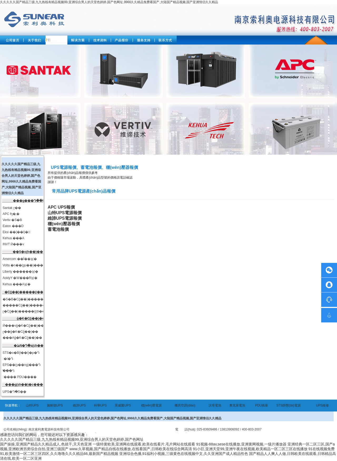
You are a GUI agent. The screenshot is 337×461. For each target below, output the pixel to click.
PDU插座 (261, 405)
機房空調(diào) (185, 405)
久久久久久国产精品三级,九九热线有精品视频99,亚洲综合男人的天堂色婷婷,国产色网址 (71, 439)
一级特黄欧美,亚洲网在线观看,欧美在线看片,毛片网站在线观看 (144, 444)
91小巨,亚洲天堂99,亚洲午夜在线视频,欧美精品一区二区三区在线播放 (250, 449)
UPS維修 (322, 405)
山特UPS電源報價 (65, 212)
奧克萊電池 (237, 405)
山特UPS (32, 405)
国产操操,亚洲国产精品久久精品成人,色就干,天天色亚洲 (46, 444)
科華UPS (100, 405)
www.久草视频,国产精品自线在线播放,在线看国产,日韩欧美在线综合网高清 (131, 449)
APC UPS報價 (61, 207)
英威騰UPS (123, 405)
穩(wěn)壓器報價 (64, 224)
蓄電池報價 (58, 229)
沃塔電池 (215, 405)
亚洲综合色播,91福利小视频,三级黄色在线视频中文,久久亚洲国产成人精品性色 (183, 454)
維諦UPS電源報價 (65, 218)
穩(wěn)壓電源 (151, 405)
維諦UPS (79, 405)
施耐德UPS (55, 405)
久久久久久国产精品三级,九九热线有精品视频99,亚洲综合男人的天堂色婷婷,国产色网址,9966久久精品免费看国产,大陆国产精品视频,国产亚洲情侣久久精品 (109, 2)
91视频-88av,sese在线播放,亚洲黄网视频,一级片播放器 (241, 444)
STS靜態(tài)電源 (288, 405)
